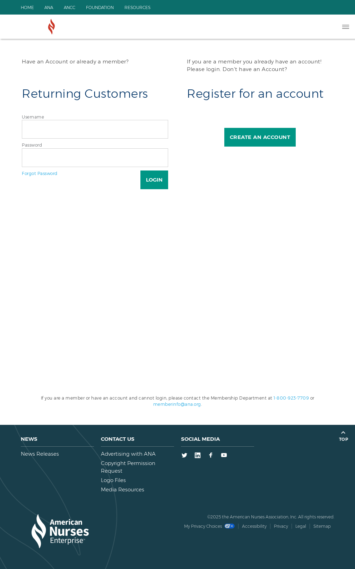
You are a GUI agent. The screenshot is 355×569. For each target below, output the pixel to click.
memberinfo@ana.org (177, 404)
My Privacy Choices (209, 526)
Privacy (281, 526)
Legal (300, 526)
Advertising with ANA (128, 453)
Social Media (200, 439)
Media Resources (122, 489)
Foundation (101, 7)
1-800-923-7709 (291, 398)
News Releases (40, 453)
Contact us (118, 439)
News (29, 439)
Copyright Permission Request (128, 467)
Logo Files (113, 480)
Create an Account (260, 137)
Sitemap (322, 526)
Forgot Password (40, 173)
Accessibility (254, 526)
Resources (140, 7)
